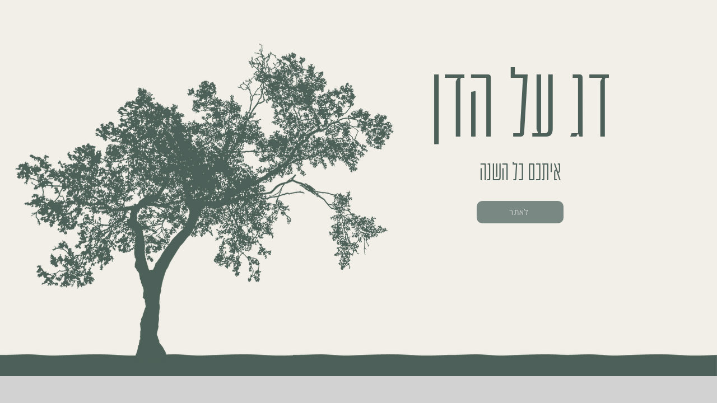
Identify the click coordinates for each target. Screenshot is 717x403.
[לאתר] (520, 212)
